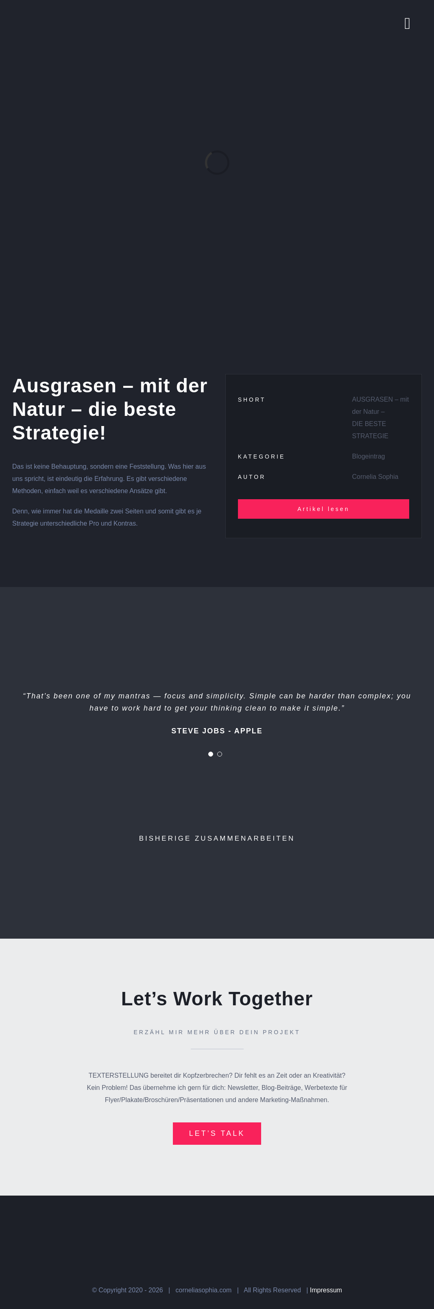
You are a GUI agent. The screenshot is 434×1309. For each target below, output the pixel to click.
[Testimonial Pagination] (210, 754)
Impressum (326, 1290)
